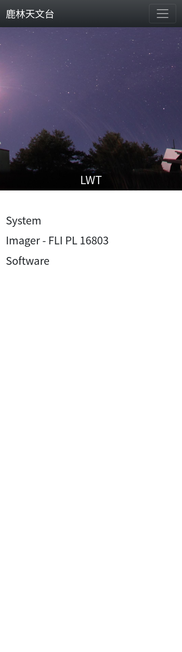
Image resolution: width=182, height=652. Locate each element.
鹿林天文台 (30, 13)
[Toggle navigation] (162, 13)
